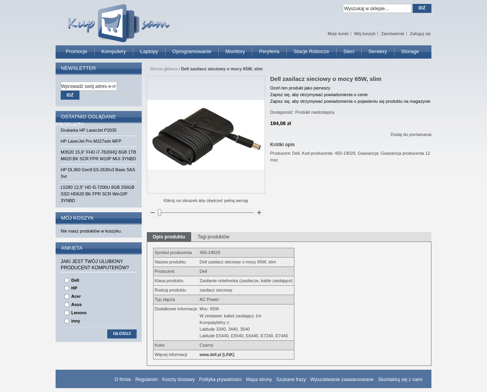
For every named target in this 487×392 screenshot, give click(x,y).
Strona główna (163, 68)
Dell (75, 280)
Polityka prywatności (220, 379)
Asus (76, 304)
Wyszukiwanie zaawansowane (342, 379)
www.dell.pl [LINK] (217, 354)
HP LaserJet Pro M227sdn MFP (91, 141)
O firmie (123, 379)
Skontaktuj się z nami (400, 379)
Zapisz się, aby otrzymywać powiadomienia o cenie (319, 94)
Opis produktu (169, 237)
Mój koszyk (364, 33)
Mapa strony (259, 379)
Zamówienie (392, 33)
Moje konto (338, 33)
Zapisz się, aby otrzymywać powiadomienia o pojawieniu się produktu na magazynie (350, 101)
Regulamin (146, 379)
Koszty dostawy (178, 379)
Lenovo (79, 312)
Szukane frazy (291, 379)
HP (74, 288)
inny (75, 321)
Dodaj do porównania (411, 134)
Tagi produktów (213, 237)
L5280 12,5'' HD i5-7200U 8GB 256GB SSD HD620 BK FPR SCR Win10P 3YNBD (97, 194)
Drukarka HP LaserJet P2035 (89, 130)
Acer (76, 296)
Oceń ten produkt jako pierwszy (300, 88)
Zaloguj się (420, 33)
